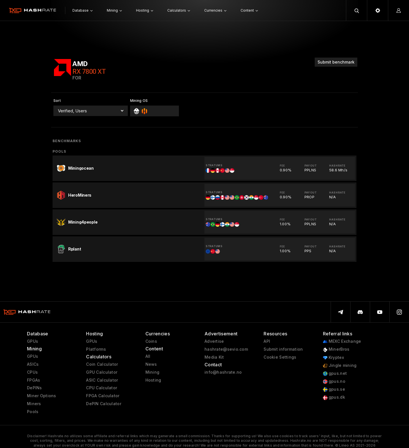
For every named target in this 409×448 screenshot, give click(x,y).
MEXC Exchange (342, 341)
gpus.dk (334, 397)
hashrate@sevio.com (226, 349)
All (148, 356)
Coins (151, 341)
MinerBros (336, 349)
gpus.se (334, 389)
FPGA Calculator (102, 396)
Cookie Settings (280, 357)
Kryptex (333, 357)
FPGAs (33, 380)
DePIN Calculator (103, 403)
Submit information (283, 349)
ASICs (33, 364)
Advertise (214, 341)
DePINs (34, 388)
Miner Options (41, 396)
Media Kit (214, 357)
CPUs (32, 372)
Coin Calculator (102, 364)
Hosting (153, 380)
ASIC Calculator (102, 380)
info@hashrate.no (223, 372)
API (267, 341)
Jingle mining (340, 365)
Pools (32, 411)
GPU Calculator (101, 372)
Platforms (96, 349)
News (151, 364)
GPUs (32, 341)
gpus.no (334, 381)
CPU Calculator (101, 388)
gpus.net (335, 373)
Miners (34, 403)
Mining (152, 372)
